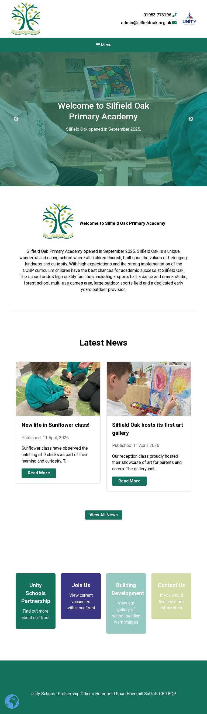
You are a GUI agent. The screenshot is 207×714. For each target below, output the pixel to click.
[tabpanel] (103, 119)
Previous (16, 119)
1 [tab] (101, 170)
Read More (39, 472)
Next (191, 119)
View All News (103, 514)
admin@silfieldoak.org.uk (149, 22)
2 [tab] (109, 170)
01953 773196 (160, 15)
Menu (103, 44)
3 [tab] (117, 170)
